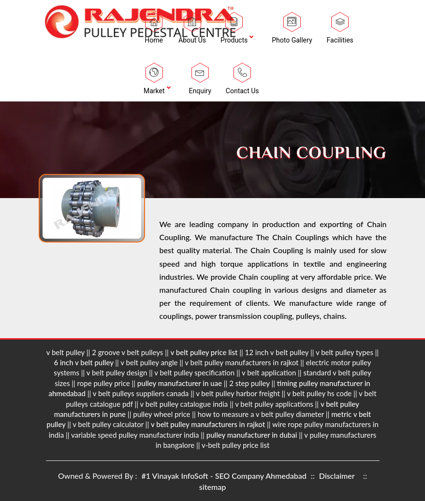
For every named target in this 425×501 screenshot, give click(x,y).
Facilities (340, 30)
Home (154, 30)
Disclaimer (337, 475)
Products (234, 30)
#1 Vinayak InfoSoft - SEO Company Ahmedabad (225, 475)
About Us (192, 30)
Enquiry (200, 81)
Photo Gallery (292, 30)
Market (154, 81)
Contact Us (242, 81)
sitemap (212, 486)
